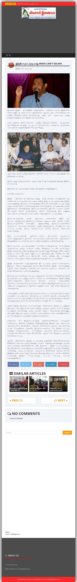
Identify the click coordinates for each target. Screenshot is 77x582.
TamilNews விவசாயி (40, 579)
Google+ (38, 364)
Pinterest (64, 364)
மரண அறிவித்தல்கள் (12, 534)
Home (7, 532)
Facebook (13, 364)
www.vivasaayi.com (11, 565)
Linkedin (51, 364)
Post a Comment (16, 418)
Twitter (25, 364)
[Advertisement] (38, 36)
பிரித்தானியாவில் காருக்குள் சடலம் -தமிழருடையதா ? (33, 4)
